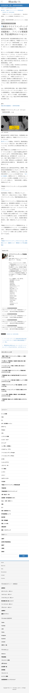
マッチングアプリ (5, 462)
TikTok (2, 632)
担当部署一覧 (4, 666)
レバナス (3, 471)
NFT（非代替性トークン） (6, 423)
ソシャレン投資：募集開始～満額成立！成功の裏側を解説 (13, 394)
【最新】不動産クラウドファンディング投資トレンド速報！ (13, 356)
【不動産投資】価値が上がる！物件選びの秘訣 (11, 399)
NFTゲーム (3, 426)
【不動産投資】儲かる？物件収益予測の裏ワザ (11, 375)
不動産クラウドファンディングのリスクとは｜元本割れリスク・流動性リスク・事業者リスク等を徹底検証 (14, 243)
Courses (3, 578)
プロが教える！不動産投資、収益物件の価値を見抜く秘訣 (13, 361)
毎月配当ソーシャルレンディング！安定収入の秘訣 (12, 389)
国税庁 (2, 545)
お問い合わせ (4, 663)
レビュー (3, 475)
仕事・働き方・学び (5, 494)
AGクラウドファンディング (12, 308)
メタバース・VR (4, 465)
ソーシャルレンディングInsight (8, 452)
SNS (2, 568)
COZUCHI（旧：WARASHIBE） (8, 23)
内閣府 (2, 548)
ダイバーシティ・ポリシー (7, 591)
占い (2, 507)
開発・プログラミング (6, 530)
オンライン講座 (4, 676)
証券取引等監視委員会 (6, 541)
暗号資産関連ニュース (6, 513)
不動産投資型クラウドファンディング (9, 491)
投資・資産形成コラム (6, 510)
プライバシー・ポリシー (6, 607)
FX (2, 420)
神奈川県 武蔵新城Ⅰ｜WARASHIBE (10, 105)
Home (2, 562)
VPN (2, 433)
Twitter (2, 622)
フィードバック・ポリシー (7, 604)
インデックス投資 (5, 436)
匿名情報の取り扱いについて (7, 600)
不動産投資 (3, 488)
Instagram (3, 635)
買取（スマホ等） (5, 523)
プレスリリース (4, 673)
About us (3, 653)
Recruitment (3, 572)
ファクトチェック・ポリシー (7, 597)
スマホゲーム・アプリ (6, 449)
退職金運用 (3, 526)
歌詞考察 (3, 517)
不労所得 (3, 481)
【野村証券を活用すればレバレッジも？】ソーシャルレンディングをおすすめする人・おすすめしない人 (14, 346)
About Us (3, 565)
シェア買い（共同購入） (6, 446)
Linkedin (3, 641)
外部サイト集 (4, 645)
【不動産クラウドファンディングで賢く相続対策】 (12, 384)
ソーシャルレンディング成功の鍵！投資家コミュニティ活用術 (14, 380)
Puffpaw (3, 429)
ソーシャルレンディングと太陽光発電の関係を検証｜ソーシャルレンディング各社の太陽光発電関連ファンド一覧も (14, 340)
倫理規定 (3, 588)
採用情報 (3, 669)
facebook (3, 638)
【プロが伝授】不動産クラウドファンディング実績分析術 (13, 370)
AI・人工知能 (4, 413)
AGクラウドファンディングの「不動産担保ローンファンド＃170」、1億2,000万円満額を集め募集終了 (14, 310)
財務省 (2, 551)
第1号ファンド (5, 141)
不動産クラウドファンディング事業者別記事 (10, 484)
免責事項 (3, 610)
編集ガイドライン (5, 613)
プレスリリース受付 (5, 660)
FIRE (2, 417)
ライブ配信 (3, 468)
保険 (2, 504)
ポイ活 (2, 459)
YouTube (3, 625)
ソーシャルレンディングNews (7, 455)
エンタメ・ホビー (5, 439)
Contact (2, 575)
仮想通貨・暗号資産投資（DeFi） (8, 497)
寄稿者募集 (3, 656)
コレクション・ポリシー (6, 594)
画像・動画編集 (4, 520)
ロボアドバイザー (5, 478)
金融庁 (2, 538)
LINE (2, 628)
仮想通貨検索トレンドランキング (8, 679)
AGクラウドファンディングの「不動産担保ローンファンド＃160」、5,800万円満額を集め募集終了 (14, 316)
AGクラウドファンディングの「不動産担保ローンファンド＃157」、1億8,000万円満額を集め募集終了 (14, 322)
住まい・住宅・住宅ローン (7, 500)
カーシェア (3, 442)
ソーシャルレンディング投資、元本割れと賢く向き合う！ (13, 365)
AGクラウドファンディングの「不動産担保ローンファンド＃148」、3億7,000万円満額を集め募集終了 (14, 328)
